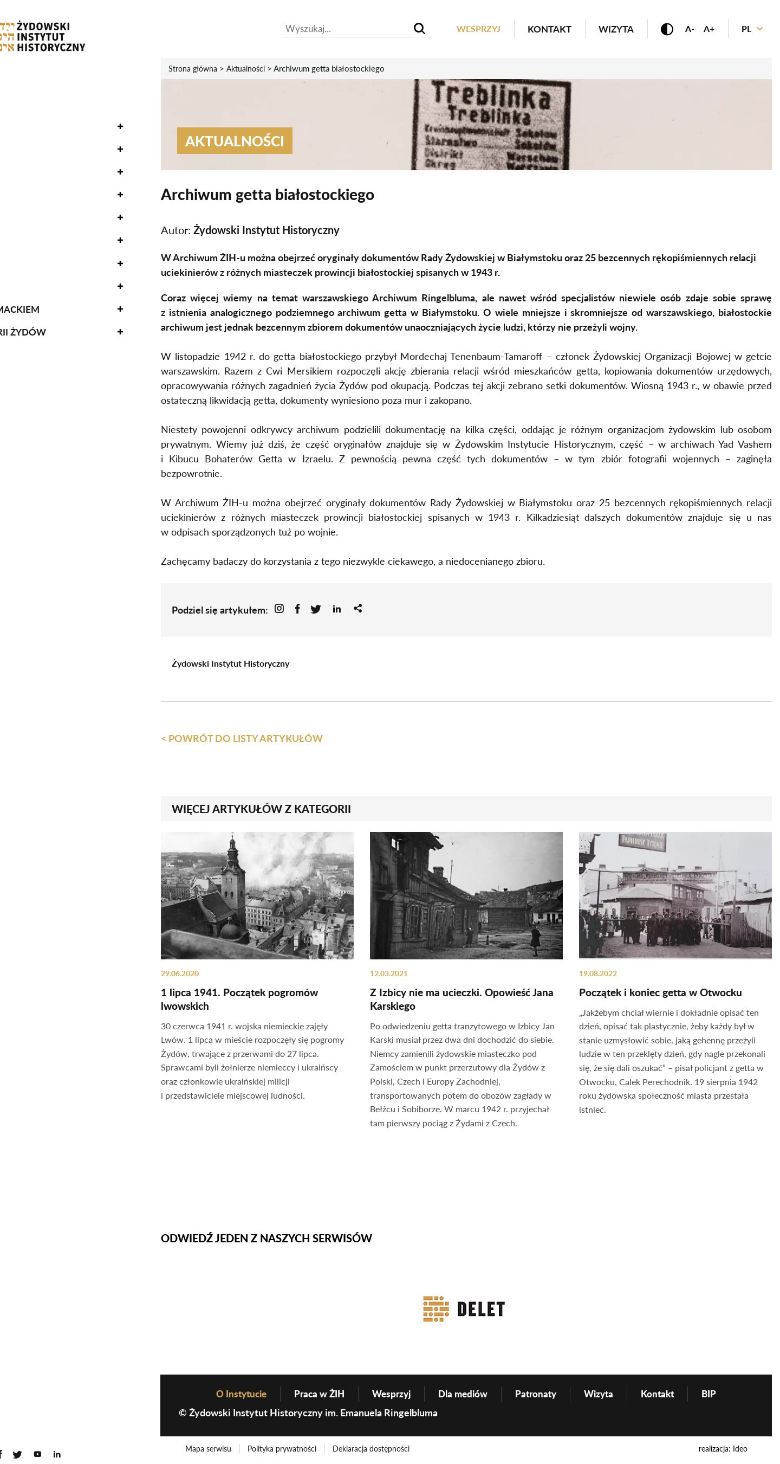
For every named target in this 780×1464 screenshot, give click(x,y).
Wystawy (31, 184)
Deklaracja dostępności (372, 1449)
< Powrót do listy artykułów (242, 738)
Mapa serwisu (209, 1449)
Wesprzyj (471, 29)
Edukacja (32, 207)
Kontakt (544, 29)
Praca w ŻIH (314, 1395)
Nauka (25, 161)
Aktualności (40, 70)
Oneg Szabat (39, 116)
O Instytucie (39, 276)
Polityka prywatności (283, 1449)
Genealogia (37, 253)
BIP (718, 1395)
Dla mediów (464, 1395)
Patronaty (539, 1395)
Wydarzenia (39, 93)
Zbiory (24, 139)
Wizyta (610, 29)
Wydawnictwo (46, 230)
